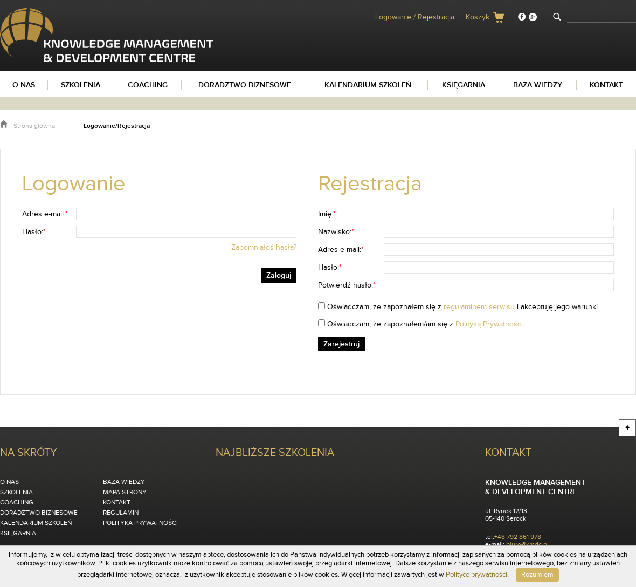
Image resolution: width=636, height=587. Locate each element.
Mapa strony (125, 492)
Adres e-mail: (45, 214)
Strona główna (34, 125)
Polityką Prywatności (489, 324)
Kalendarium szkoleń (36, 523)
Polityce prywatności (476, 574)
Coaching (16, 502)
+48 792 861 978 (517, 537)
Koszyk (477, 17)
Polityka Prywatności (140, 523)
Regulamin (121, 512)
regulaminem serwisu (479, 307)
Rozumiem (537, 574)
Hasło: (34, 232)
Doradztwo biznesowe (39, 512)
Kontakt (116, 502)
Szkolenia (16, 492)
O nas (9, 482)
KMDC (10, 12)
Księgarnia (18, 533)
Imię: (327, 214)
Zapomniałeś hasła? (263, 247)
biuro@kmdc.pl (527, 544)
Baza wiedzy (124, 482)
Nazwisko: (336, 232)
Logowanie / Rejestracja (414, 17)
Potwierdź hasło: (347, 285)
